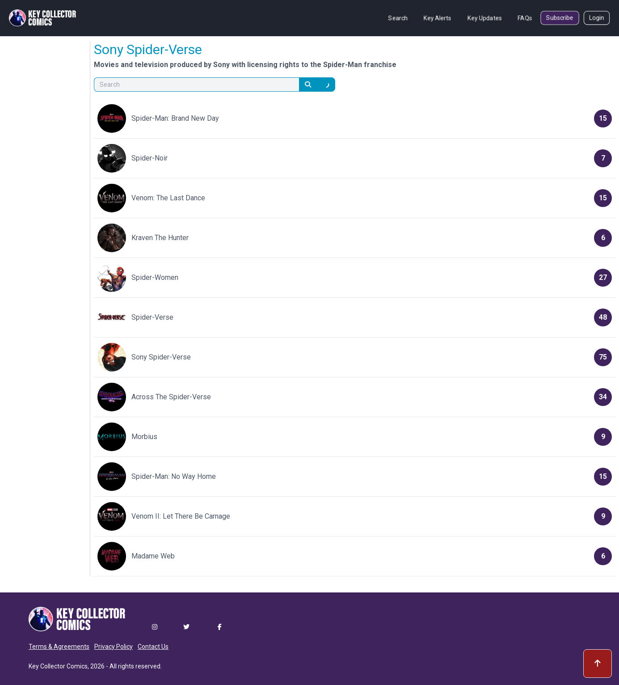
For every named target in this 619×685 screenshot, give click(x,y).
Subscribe (560, 17)
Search (398, 17)
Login (596, 17)
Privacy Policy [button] (113, 646)
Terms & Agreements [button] (59, 646)
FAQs (525, 17)
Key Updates (484, 17)
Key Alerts (437, 17)
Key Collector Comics (58, 666)
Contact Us (153, 646)
